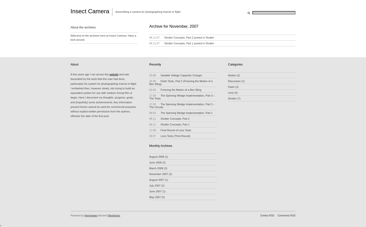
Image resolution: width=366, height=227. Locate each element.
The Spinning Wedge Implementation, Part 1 (180, 112)
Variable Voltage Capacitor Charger (175, 75)
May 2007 (155, 197)
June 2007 (155, 191)
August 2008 (156, 156)
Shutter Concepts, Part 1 (178, 43)
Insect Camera (90, 11)
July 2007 (155, 185)
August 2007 (156, 179)
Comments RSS (286, 215)
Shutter (209, 37)
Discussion (234, 81)
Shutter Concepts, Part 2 (178, 37)
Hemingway (91, 215)
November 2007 (158, 174)
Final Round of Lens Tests (170, 130)
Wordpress (114, 215)
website (113, 74)
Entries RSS (267, 215)
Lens (231, 92)
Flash (231, 86)
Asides (232, 75)
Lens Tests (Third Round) (169, 136)
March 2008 (156, 168)
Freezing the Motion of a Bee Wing (175, 89)
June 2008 (155, 162)
